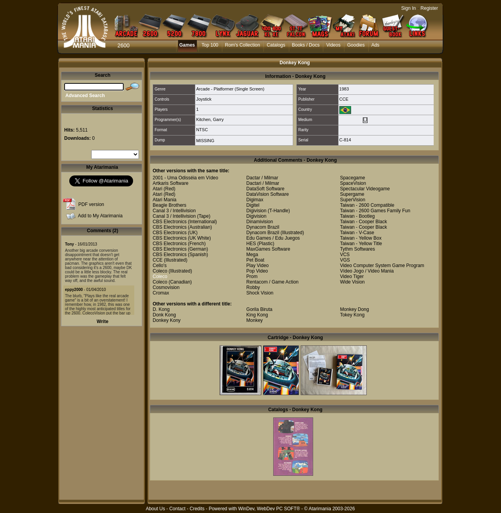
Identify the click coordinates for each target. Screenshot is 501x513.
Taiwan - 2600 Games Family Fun (375, 210)
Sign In (408, 8)
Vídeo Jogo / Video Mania (367, 271)
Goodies (356, 45)
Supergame (352, 194)
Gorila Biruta (259, 309)
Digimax (254, 199)
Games (187, 45)
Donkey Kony (166, 320)
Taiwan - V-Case (357, 232)
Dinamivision (259, 221)
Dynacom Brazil (262, 227)
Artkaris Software (170, 183)
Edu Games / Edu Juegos (273, 238)
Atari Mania (165, 199)
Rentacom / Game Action (272, 282)
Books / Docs (306, 45)
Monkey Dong (354, 309)
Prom (252, 276)
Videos (333, 45)
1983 (344, 89)
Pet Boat (255, 260)
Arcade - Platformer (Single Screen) (230, 89)
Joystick (203, 99)
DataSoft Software (265, 188)
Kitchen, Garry (209, 119)
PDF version (91, 204)
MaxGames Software (268, 249)
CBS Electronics (170, 221)
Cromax (161, 293)
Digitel (252, 205)
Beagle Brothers (169, 205)
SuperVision (353, 199)
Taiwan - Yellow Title (361, 243)
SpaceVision (353, 183)
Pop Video (257, 271)
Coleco (160, 271)
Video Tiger (352, 276)
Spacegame (352, 178)
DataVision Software (267, 194)
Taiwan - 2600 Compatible (367, 205)
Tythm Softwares (357, 249)
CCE (343, 99)
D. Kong (161, 309)
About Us (155, 508)
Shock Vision (259, 293)
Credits (196, 508)
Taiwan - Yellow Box (361, 238)
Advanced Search (85, 95)
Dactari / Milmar (262, 183)
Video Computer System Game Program (382, 265)
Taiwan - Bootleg (357, 216)
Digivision (256, 210)
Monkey (254, 320)
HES (251, 243)
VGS (345, 260)
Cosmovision (166, 287)
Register (429, 8)
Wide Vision (352, 282)
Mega (252, 254)
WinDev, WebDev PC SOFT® (269, 508)
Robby (253, 287)
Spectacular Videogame (365, 188)
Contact (177, 508)
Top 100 (210, 45)
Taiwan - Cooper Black (363, 221)
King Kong (257, 315)
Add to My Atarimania (100, 216)
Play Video (257, 265)
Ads (375, 45)
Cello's (160, 265)
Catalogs (276, 45)
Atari (157, 188)
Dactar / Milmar (262, 178)
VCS (345, 254)
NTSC (202, 129)
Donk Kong (164, 315)
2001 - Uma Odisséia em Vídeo (185, 178)
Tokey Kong (352, 315)
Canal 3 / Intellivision (174, 210)
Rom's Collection (242, 45)
